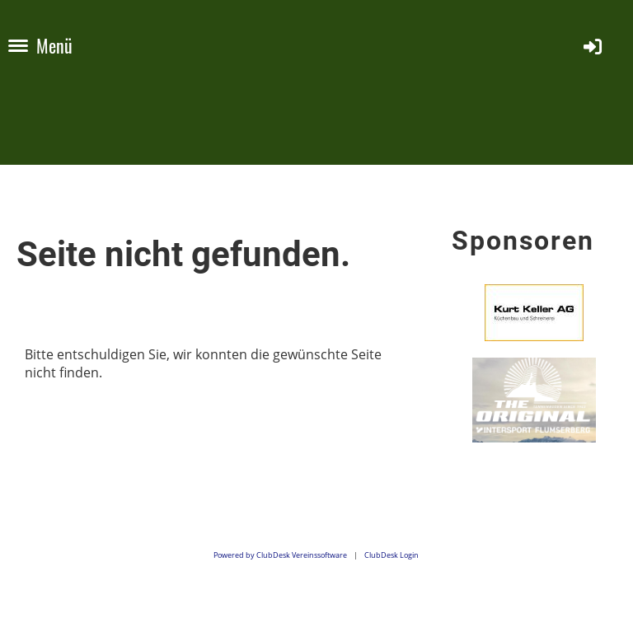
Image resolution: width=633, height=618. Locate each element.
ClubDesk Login (391, 555)
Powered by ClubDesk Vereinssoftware (280, 555)
